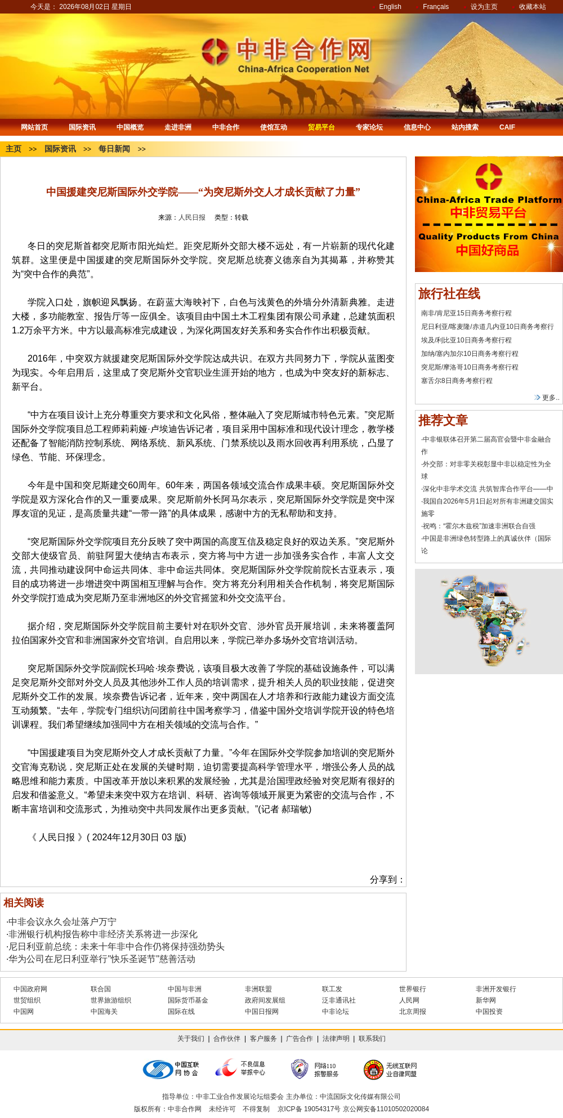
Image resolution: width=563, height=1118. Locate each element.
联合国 (101, 989)
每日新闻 (114, 148)
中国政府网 (30, 989)
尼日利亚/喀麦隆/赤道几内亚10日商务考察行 (487, 327)
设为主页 (484, 7)
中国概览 (130, 127)
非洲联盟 (258, 989)
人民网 (409, 1000)
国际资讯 (82, 127)
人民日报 (191, 217)
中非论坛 (335, 1011)
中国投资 (489, 1011)
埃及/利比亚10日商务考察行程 (466, 340)
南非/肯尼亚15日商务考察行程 (466, 313)
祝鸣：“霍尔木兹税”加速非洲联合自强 (479, 526)
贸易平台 (321, 127)
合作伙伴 (226, 1039)
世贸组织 (27, 1000)
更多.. (547, 398)
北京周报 (412, 1011)
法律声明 (336, 1039)
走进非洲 (177, 127)
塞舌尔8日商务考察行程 (457, 381)
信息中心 (417, 127)
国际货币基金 (188, 1000)
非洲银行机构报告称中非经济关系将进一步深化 (103, 934)
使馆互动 (273, 127)
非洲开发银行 (496, 989)
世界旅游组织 (111, 1000)
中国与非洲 (185, 989)
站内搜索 (465, 127)
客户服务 (263, 1039)
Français (436, 7)
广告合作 (299, 1039)
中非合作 (225, 127)
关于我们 (190, 1039)
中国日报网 (262, 1011)
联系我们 (372, 1039)
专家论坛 (369, 127)
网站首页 (34, 127)
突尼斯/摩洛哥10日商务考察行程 (470, 367)
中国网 (24, 1011)
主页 (13, 148)
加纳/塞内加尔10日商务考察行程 (470, 354)
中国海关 (104, 1011)
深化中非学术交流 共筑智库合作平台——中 (488, 489)
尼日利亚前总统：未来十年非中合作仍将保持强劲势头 (116, 946)
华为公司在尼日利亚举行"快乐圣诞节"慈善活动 (101, 959)
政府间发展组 (265, 1000)
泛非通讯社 (339, 1000)
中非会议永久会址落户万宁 (62, 922)
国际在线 (181, 1011)
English (390, 7)
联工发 (332, 989)
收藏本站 (532, 7)
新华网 (486, 1000)
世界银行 (412, 989)
